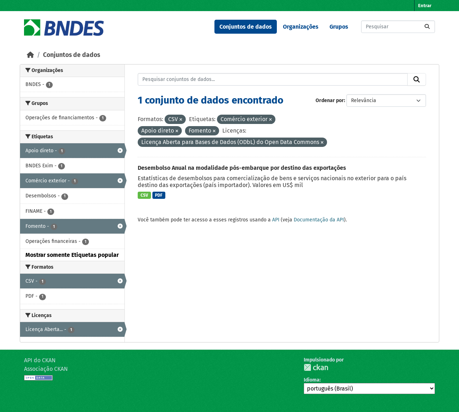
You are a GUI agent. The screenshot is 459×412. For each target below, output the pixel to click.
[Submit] (427, 26)
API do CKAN (40, 360)
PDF (158, 195)
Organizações (300, 26)
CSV (144, 195)
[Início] (30, 55)
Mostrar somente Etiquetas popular (72, 254)
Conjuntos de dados (245, 26)
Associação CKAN (46, 368)
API (275, 220)
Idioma (312, 380)
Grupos (339, 26)
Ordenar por (330, 100)
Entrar (424, 5)
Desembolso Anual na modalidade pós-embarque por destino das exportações (242, 167)
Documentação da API (319, 220)
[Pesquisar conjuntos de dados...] (398, 26)
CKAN (316, 367)
